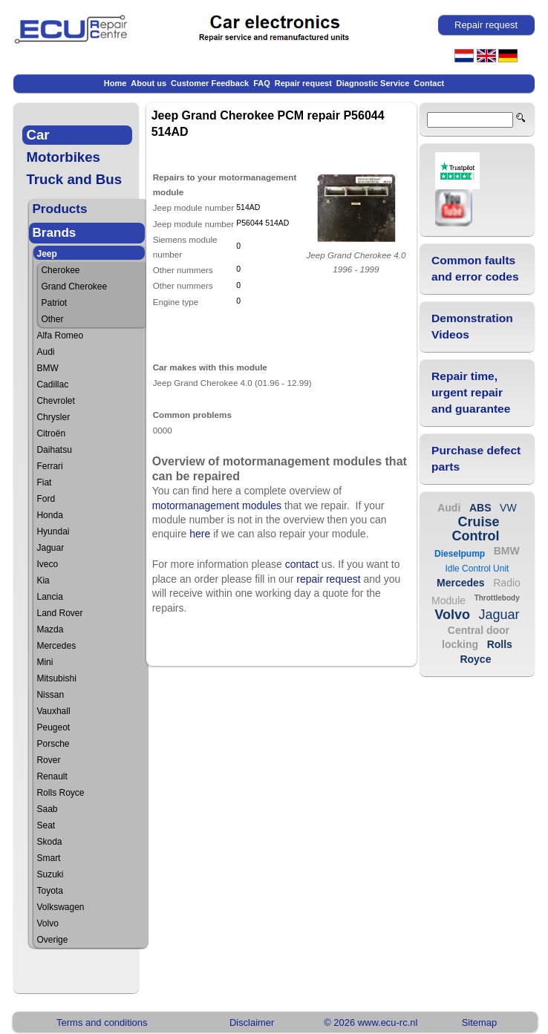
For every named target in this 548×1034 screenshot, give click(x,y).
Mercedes (56, 646)
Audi (45, 352)
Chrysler (53, 417)
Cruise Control (475, 528)
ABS (480, 508)
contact (302, 564)
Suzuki (49, 874)
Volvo (47, 923)
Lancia (49, 597)
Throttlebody (497, 598)
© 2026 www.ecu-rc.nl (370, 1022)
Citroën (50, 433)
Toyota (49, 891)
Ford (45, 499)
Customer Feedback (210, 83)
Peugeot (53, 727)
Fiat (43, 482)
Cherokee (60, 270)
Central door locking (475, 637)
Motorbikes (63, 157)
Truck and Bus (74, 179)
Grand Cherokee (74, 286)
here (199, 534)
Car (37, 135)
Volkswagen (60, 907)
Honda (49, 515)
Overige (52, 940)
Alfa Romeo (59, 335)
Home (115, 83)
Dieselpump (459, 554)
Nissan (50, 695)
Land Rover (59, 613)
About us (148, 83)
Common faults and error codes (475, 268)
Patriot (54, 303)
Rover (48, 760)
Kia (42, 580)
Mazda (49, 629)
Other (52, 319)
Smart (48, 858)
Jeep (46, 254)
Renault (51, 776)
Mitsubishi (56, 678)
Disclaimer (251, 1022)
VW (508, 508)
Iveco (47, 564)
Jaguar (50, 548)
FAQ (261, 83)
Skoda (49, 842)
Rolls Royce (60, 793)
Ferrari (49, 466)
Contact (429, 83)
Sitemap (480, 1022)
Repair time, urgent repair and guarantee (470, 392)
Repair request (303, 83)
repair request (328, 579)
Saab (46, 809)
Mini (44, 662)
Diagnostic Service (372, 83)
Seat (45, 825)
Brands (54, 233)
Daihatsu (53, 450)
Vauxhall (53, 711)
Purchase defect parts (476, 458)
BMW (47, 368)
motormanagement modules (216, 505)
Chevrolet (55, 401)
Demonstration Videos (472, 326)
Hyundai (52, 531)
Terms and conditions (101, 1022)
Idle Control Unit (477, 568)
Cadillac (52, 384)
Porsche (52, 744)
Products (59, 209)
